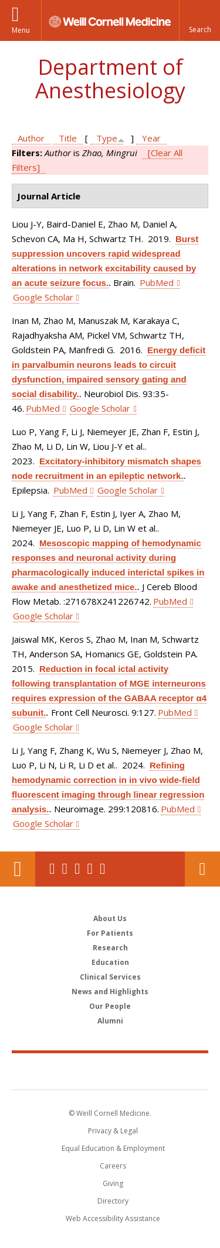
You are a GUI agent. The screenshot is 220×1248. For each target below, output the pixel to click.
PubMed (157, 282)
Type (106, 138)
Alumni (110, 1021)
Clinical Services (110, 977)
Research (110, 948)
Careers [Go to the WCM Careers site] (113, 1166)
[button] (199, 20)
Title (68, 138)
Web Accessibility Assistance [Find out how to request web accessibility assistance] (113, 1218)
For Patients (110, 933)
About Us (110, 918)
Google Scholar (43, 297)
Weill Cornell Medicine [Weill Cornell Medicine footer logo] (110, 1071)
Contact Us (202, 869)
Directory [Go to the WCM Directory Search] (112, 1201)
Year (151, 138)
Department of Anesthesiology (110, 79)
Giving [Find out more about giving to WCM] (113, 1183)
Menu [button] (21, 30)
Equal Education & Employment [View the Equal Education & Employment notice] (113, 1148)
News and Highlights (110, 992)
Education (110, 962)
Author (31, 138)
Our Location (17, 869)
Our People (110, 1006)
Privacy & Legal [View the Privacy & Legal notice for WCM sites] (113, 1131)
